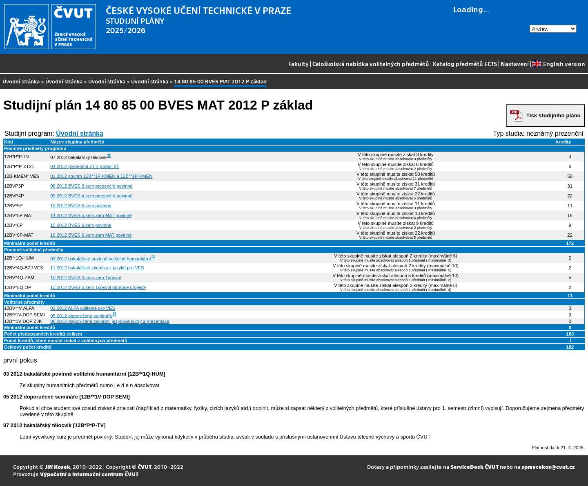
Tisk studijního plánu (553, 115)
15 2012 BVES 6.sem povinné (80, 225)
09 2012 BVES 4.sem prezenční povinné (91, 195)
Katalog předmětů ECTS (465, 63)
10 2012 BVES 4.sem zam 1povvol (85, 277)
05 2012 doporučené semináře (81, 315)
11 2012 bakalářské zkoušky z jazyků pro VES (97, 267)
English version (558, 63)
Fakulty (298, 63)
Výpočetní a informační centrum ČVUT (89, 474)
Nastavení (515, 63)
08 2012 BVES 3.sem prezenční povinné (91, 186)
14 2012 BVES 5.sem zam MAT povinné (90, 215)
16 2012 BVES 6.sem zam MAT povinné (90, 235)
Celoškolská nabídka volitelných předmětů (370, 63)
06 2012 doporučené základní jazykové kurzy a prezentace (109, 321)
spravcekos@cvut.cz (548, 467)
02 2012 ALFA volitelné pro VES (82, 308)
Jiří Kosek (57, 467)
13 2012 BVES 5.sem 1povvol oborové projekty (98, 287)
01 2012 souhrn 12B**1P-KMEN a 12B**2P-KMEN (101, 176)
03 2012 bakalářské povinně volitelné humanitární (100, 258)
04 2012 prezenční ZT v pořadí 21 (84, 166)
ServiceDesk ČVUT (474, 467)
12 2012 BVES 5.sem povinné (80, 205)
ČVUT (144, 467)
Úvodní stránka (21, 81)
